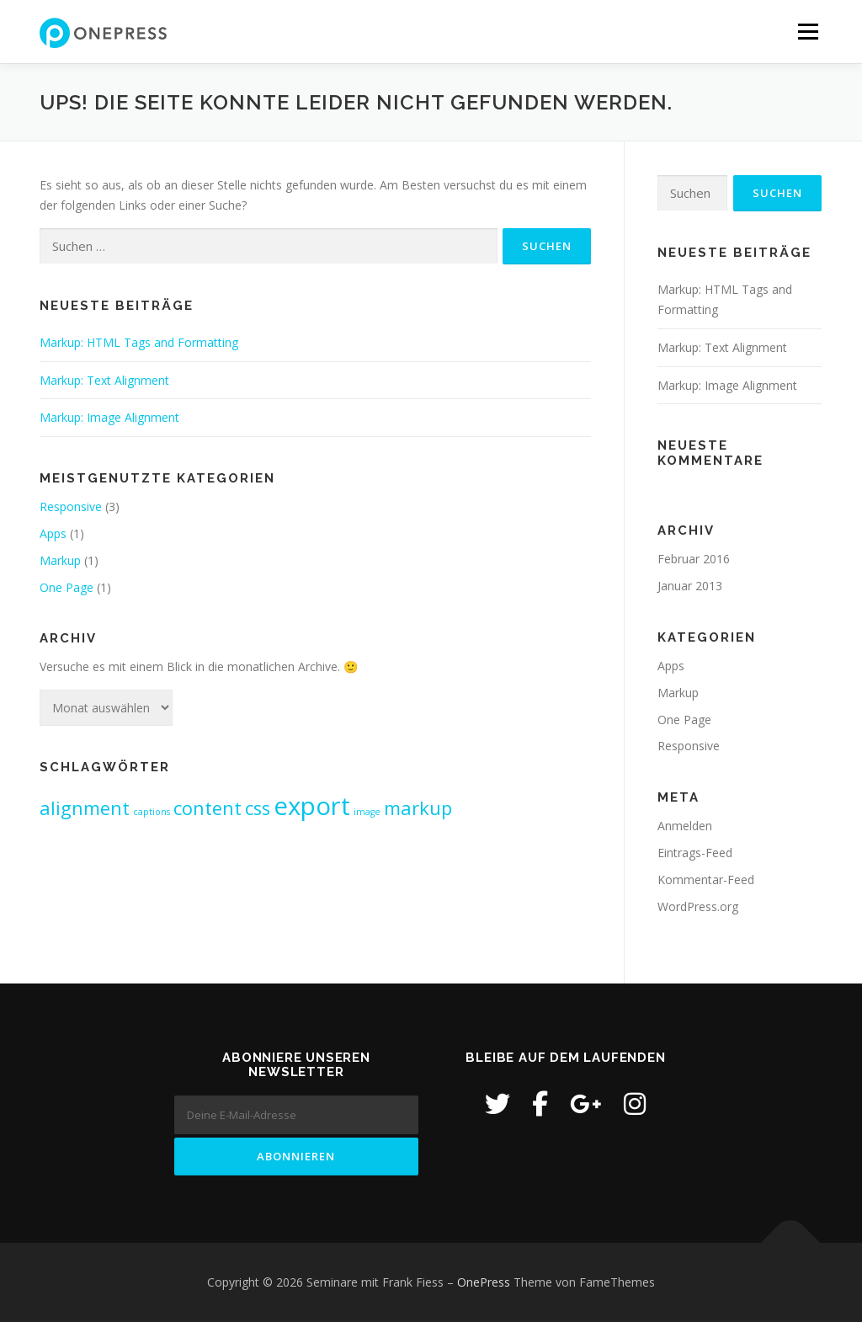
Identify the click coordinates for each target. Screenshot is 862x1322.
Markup (60, 560)
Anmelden (684, 826)
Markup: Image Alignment (109, 417)
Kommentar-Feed (705, 880)
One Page (66, 587)
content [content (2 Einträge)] (207, 808)
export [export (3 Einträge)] (312, 806)
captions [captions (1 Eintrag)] (151, 812)
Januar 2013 (689, 586)
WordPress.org (697, 906)
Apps (53, 533)
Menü (807, 32)
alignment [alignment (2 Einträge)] (85, 808)
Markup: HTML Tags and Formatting (139, 342)
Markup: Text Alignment (104, 380)
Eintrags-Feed (694, 853)
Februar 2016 (693, 559)
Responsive (71, 506)
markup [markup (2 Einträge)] (418, 808)
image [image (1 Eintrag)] (367, 812)
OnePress (483, 1282)
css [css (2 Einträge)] (257, 808)
